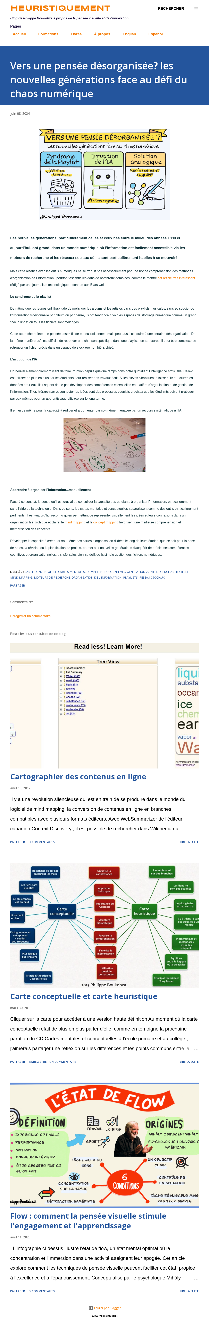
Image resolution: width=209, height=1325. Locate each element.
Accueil (16, 34)
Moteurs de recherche (52, 577)
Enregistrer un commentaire (30, 616)
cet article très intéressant (176, 278)
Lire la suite (189, 842)
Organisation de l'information (97, 577)
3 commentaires (42, 842)
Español (153, 34)
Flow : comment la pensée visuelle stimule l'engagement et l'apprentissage (88, 1221)
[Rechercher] (171, 8)
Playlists (130, 577)
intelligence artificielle (169, 572)
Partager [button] (17, 585)
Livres (73, 34)
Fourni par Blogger (104, 1308)
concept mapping (106, 522)
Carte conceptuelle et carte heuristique (83, 996)
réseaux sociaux (152, 577)
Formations (46, 34)
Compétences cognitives (105, 572)
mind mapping (75, 522)
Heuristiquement (60, 8)
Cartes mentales (71, 572)
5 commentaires (42, 1291)
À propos (100, 34)
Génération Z (137, 572)
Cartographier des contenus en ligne (78, 777)
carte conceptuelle (41, 572)
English (127, 34)
